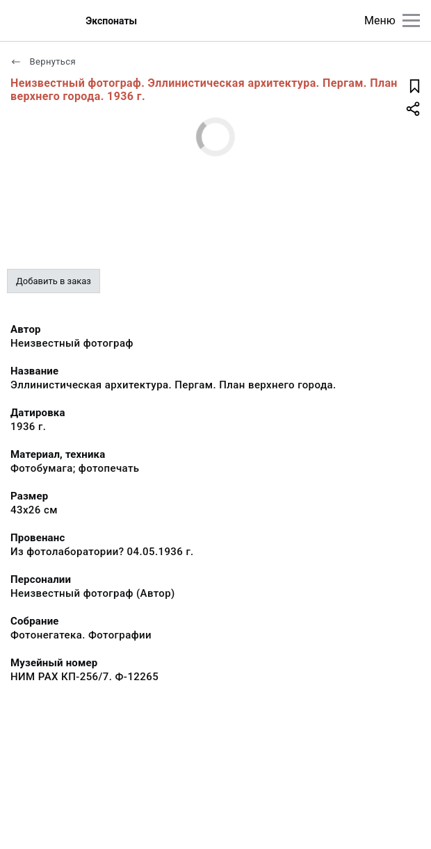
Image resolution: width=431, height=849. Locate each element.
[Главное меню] (411, 20)
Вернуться (43, 61)
